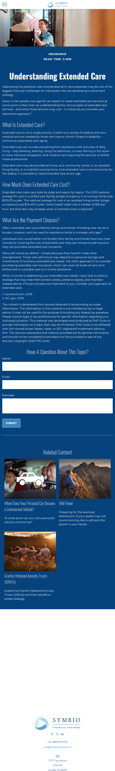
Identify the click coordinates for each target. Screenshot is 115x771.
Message (8, 395)
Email (6, 377)
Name (6, 358)
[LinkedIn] (62, 734)
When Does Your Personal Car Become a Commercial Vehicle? (29, 506)
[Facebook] (52, 734)
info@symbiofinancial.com (57, 747)
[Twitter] (57, 734)
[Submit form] (11, 423)
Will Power (66, 503)
